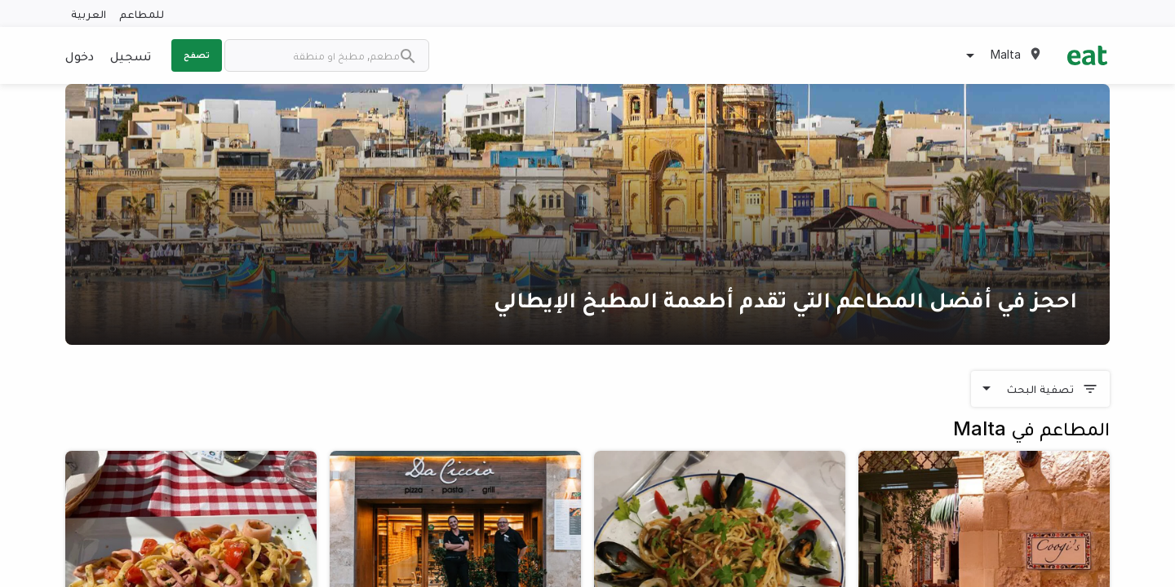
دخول (79, 55)
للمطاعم (141, 13)
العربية (88, 13)
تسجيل (130, 55)
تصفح (197, 54)
